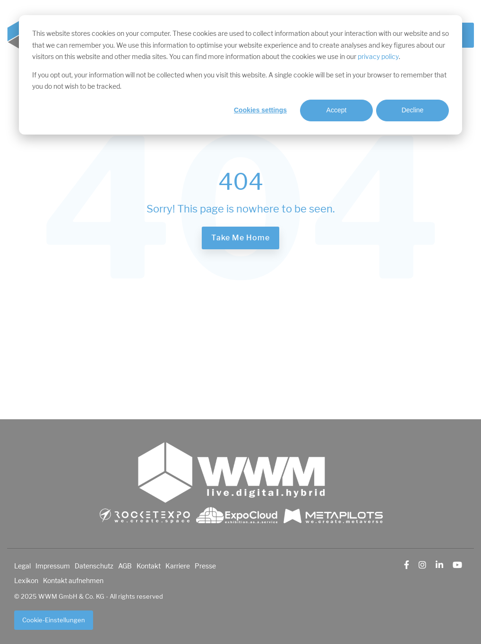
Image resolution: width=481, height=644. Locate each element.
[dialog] (240, 75)
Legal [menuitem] (22, 566)
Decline (413, 110)
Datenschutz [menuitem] (94, 566)
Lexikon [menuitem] (26, 580)
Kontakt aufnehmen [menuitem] (73, 580)
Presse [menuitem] (205, 566)
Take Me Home (240, 238)
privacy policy (378, 57)
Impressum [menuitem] (52, 566)
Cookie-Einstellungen (53, 620)
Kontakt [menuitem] (149, 566)
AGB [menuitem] (125, 566)
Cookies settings (260, 110)
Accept (336, 110)
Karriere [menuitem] (177, 566)
